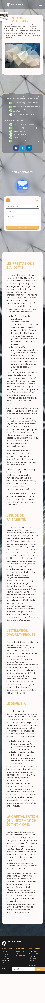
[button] (41, 5)
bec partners (17, 4)
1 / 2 (8, 200)
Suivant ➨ (22, 227)
